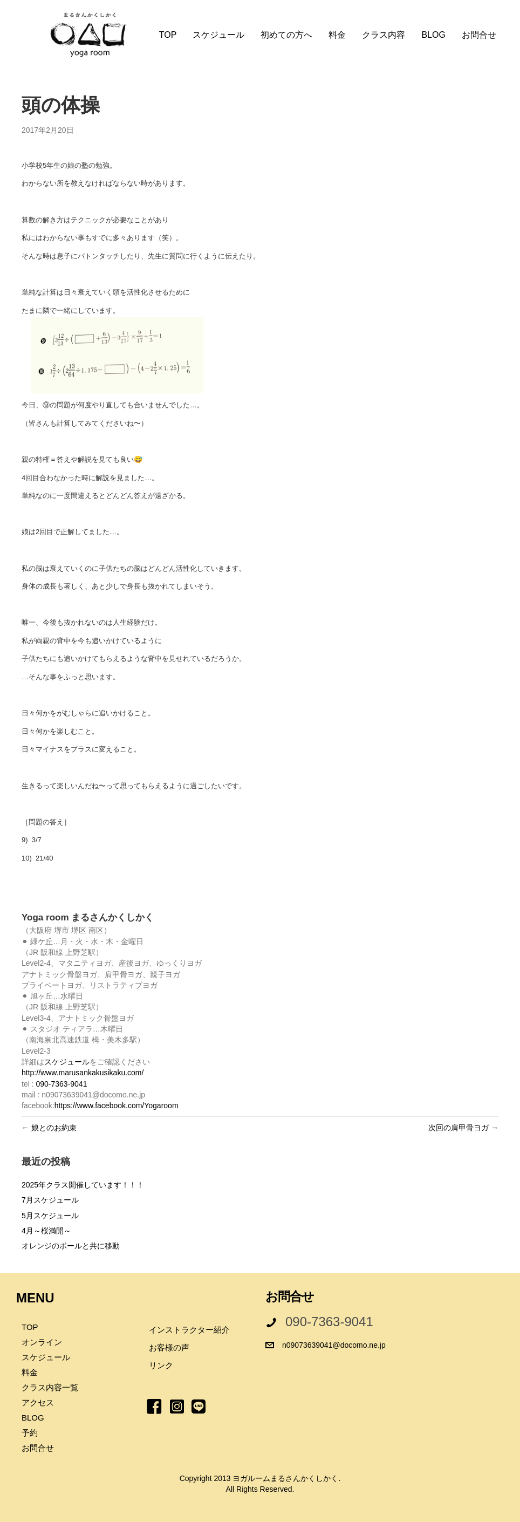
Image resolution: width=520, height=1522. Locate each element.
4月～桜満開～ (46, 1230)
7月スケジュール (50, 1200)
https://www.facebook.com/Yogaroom (116, 1105)
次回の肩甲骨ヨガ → (463, 1127)
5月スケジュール (50, 1215)
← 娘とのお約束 (49, 1127)
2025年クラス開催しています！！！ (83, 1184)
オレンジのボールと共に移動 (71, 1245)
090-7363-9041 (61, 1084)
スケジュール (67, 1061)
